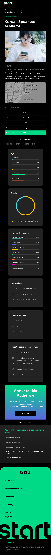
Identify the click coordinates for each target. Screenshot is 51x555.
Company (9, 505)
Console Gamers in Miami (13, 442)
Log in (8, 512)
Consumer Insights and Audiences (23, 10)
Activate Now (25, 139)
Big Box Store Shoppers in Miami (16, 447)
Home (7, 10)
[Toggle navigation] (46, 3)
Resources (9, 497)
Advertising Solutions (14, 489)
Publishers (9, 480)
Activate (26, 413)
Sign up (8, 517)
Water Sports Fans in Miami (14, 457)
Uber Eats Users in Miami (13, 437)
